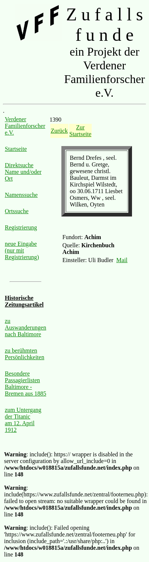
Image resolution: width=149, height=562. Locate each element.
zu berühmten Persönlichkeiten (24, 353)
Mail (122, 260)
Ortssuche (16, 211)
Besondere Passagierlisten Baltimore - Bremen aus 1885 (25, 383)
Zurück (59, 131)
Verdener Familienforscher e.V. (25, 126)
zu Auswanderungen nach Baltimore (25, 327)
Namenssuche (21, 195)
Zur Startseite (81, 130)
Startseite (16, 149)
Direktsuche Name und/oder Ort (23, 172)
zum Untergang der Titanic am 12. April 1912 (23, 420)
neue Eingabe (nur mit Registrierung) (22, 250)
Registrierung (21, 227)
